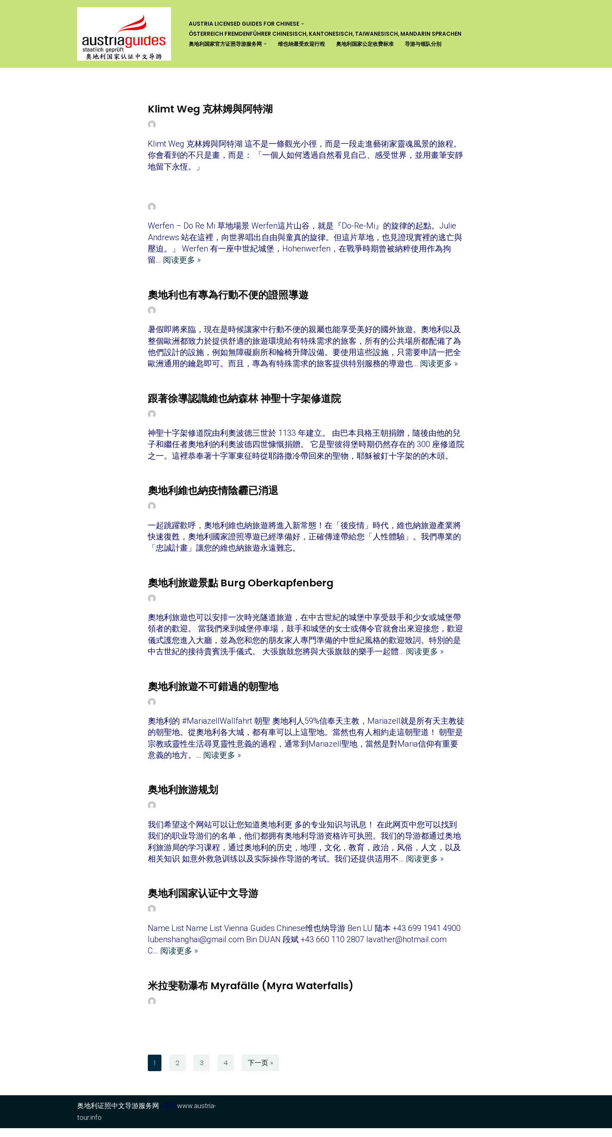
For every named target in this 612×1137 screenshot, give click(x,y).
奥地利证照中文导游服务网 (118, 1114)
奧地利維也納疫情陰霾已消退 (213, 494)
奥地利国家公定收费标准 (376, 44)
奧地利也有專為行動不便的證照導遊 (228, 297)
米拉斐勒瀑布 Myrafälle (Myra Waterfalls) (250, 994)
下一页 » (260, 1071)
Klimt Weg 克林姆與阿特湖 (210, 109)
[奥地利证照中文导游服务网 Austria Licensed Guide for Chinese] (126, 34)
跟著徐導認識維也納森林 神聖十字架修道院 (244, 401)
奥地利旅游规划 (183, 797)
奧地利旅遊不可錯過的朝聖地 (213, 692)
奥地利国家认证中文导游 (203, 901)
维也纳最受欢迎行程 (309, 44)
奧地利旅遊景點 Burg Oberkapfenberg (240, 587)
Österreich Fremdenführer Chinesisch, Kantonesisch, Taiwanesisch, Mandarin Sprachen (325, 34)
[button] (302, 23)
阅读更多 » (182, 262)
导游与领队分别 (438, 44)
